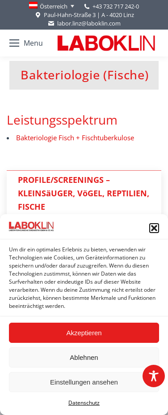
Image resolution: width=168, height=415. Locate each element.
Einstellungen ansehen (84, 382)
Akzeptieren (83, 333)
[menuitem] (51, 6)
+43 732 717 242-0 (115, 6)
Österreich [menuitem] (53, 6)
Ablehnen (84, 357)
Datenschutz (84, 402)
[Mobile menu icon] (26, 43)
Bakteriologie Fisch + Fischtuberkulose (75, 137)
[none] (51, 6)
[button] (154, 228)
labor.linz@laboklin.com (83, 23)
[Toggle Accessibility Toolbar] (154, 376)
